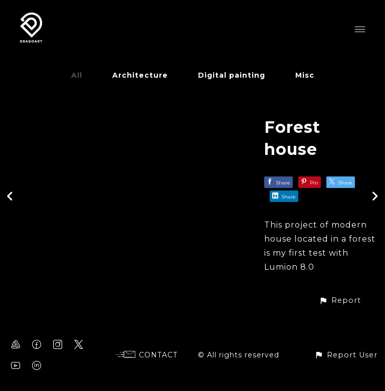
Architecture (140, 75)
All (76, 75)
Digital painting (231, 75)
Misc (304, 75)
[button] (340, 300)
